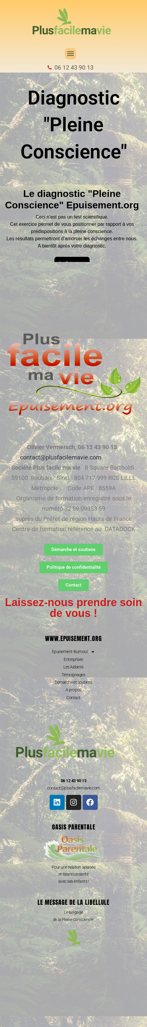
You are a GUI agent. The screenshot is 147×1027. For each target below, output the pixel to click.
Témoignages (73, 674)
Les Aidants (73, 666)
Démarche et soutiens (73, 682)
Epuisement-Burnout (73, 651)
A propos (73, 689)
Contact (73, 697)
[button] (70, 53)
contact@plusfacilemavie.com (60, 457)
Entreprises (73, 659)
